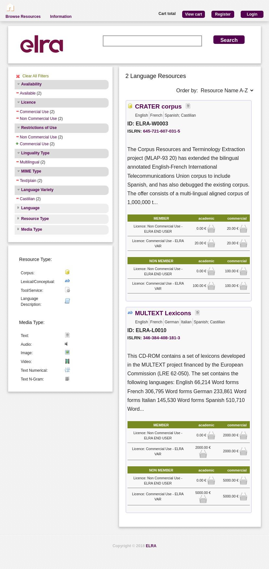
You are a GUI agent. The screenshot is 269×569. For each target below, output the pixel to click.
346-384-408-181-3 (161, 337)
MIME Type (31, 171)
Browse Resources (23, 16)
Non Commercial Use (38, 118)
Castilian (27, 199)
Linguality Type (35, 153)
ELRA (151, 546)
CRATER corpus (158, 106)
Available (27, 93)
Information (61, 16)
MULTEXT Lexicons (163, 313)
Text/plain (28, 180)
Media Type (31, 229)
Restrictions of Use (39, 127)
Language (30, 208)
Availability (31, 84)
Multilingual (29, 162)
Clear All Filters (35, 76)
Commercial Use (34, 112)
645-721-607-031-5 (161, 131)
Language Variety (37, 190)
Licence (28, 102)
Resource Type (35, 218)
